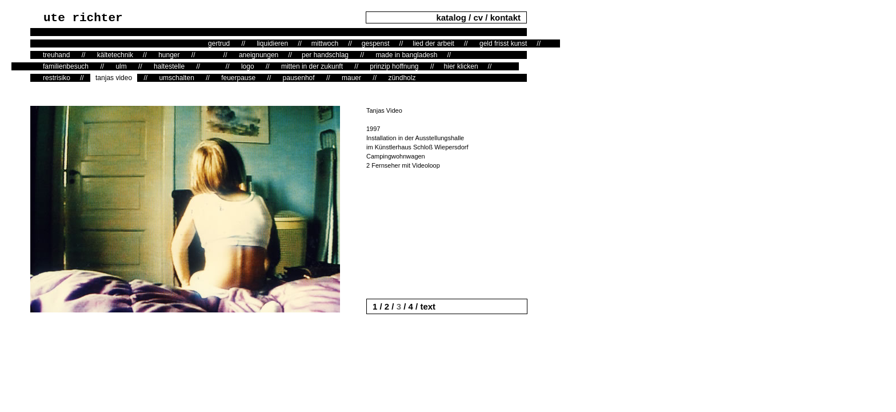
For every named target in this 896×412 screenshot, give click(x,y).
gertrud (219, 43)
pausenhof (299, 78)
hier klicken (461, 66)
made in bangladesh (406, 55)
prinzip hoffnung (394, 66)
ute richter (83, 18)
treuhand (56, 55)
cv (478, 17)
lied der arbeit (433, 43)
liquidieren (272, 43)
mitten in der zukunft (312, 66)
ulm (120, 66)
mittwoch (324, 43)
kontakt (505, 17)
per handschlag (325, 55)
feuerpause (238, 78)
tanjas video (113, 78)
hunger (168, 55)
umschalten (176, 78)
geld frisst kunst (503, 43)
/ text (424, 306)
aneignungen (258, 55)
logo (247, 66)
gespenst (376, 43)
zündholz (401, 78)
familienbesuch (66, 66)
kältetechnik (115, 55)
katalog (452, 17)
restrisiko (56, 78)
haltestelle (169, 66)
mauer (351, 78)
